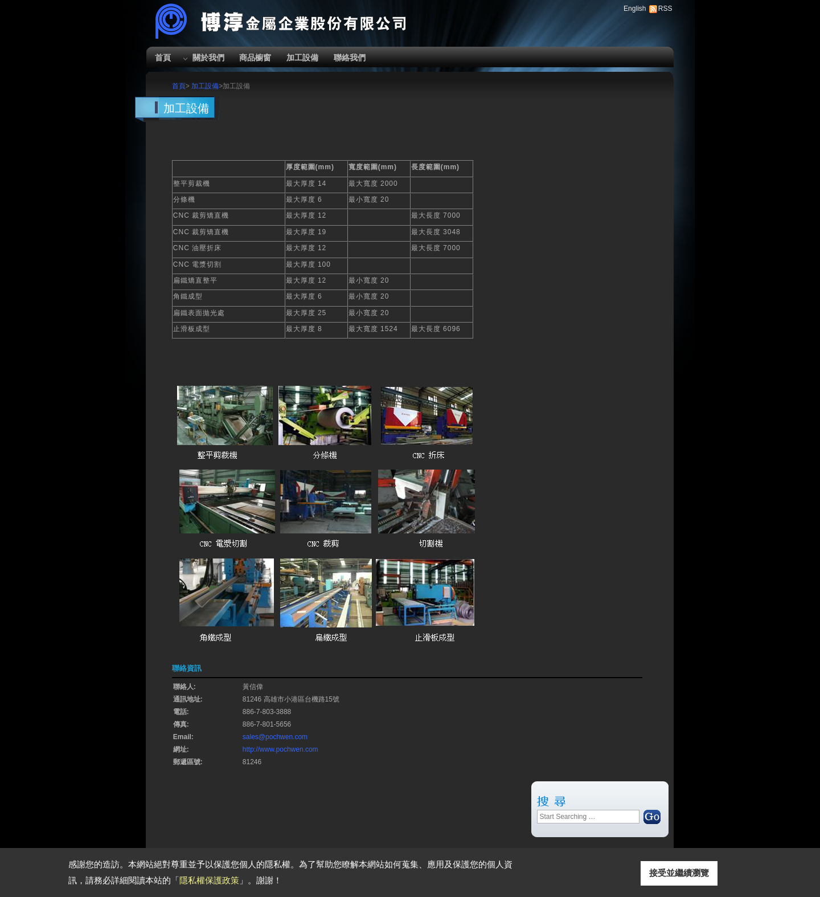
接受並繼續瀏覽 (679, 873)
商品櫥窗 (255, 57)
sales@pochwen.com (275, 737)
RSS (665, 9)
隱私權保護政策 (209, 880)
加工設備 (302, 57)
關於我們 (208, 57)
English (635, 9)
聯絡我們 (350, 57)
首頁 (163, 57)
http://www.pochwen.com (280, 749)
